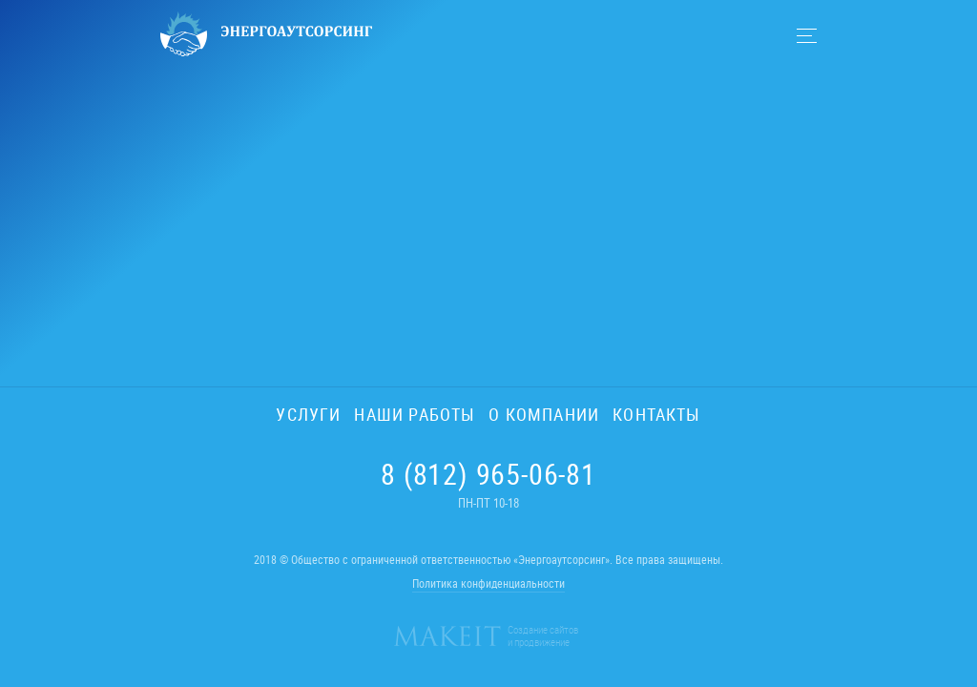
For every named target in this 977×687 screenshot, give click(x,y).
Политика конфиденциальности (488, 583)
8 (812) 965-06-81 (488, 474)
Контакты (656, 414)
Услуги (308, 414)
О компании (543, 414)
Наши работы (414, 414)
